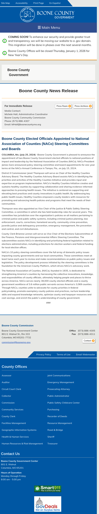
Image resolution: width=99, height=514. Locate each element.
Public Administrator (58, 395)
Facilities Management (14, 423)
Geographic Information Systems (19, 429)
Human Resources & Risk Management (22, 443)
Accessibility (22, 3)
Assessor (6, 375)
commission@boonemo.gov (16, 342)
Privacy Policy (43, 354)
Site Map (5, 3)
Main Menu (49, 27)
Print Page (38, 3)
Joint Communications (58, 375)
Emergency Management (60, 382)
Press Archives (81, 106)
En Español (55, 3)
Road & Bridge (55, 429)
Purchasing (53, 409)
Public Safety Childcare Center (63, 402)
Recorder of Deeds (57, 416)
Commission (8, 402)
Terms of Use (64, 354)
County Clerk (8, 416)
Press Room (62, 106)
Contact (86, 341)
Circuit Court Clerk (11, 389)
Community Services (12, 409)
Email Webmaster (85, 354)
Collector (6, 395)
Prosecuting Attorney (58, 389)
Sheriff (50, 436)
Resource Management (59, 423)
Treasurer (52, 443)
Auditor (6, 382)
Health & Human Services (15, 436)
